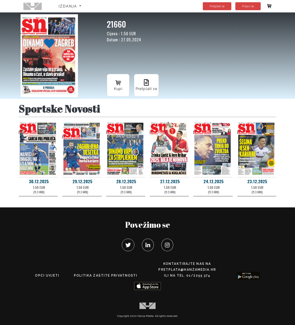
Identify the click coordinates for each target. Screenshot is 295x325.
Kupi (118, 85)
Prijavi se (248, 6)
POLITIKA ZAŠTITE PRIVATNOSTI (106, 275)
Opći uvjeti (47, 275)
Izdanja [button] (69, 6)
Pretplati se (217, 6)
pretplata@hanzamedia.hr (187, 269)
